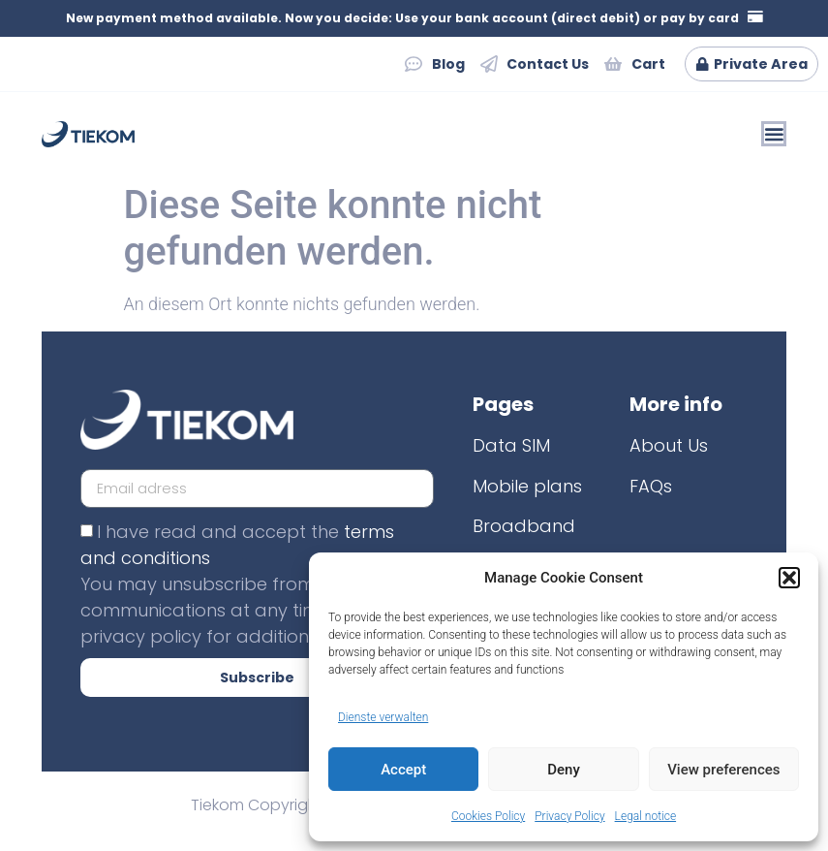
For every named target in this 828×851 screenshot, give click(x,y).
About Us (668, 446)
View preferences (723, 769)
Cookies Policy (488, 816)
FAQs (650, 486)
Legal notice (646, 816)
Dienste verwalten (383, 717)
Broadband (524, 527)
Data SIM (511, 446)
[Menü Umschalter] (773, 134)
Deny (563, 769)
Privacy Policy (569, 816)
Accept (403, 769)
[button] (789, 577)
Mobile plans (527, 486)
